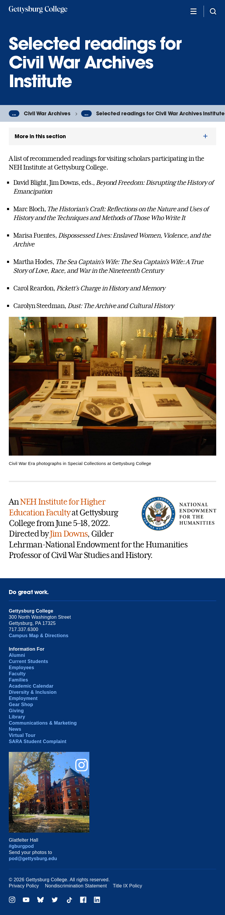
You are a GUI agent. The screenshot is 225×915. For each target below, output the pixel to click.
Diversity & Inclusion (33, 692)
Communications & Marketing (43, 723)
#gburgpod (21, 846)
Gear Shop (21, 704)
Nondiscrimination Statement (76, 885)
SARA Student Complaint (38, 741)
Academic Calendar (31, 686)
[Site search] (213, 11)
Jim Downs (68, 534)
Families (18, 679)
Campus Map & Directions (39, 635)
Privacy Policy (24, 885)
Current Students (28, 661)
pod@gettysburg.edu (33, 858)
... (14, 113)
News (15, 729)
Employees (21, 667)
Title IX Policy (127, 885)
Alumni (17, 655)
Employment (23, 698)
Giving (16, 710)
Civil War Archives (47, 113)
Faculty (17, 673)
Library (17, 716)
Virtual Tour (22, 735)
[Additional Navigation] (193, 11)
